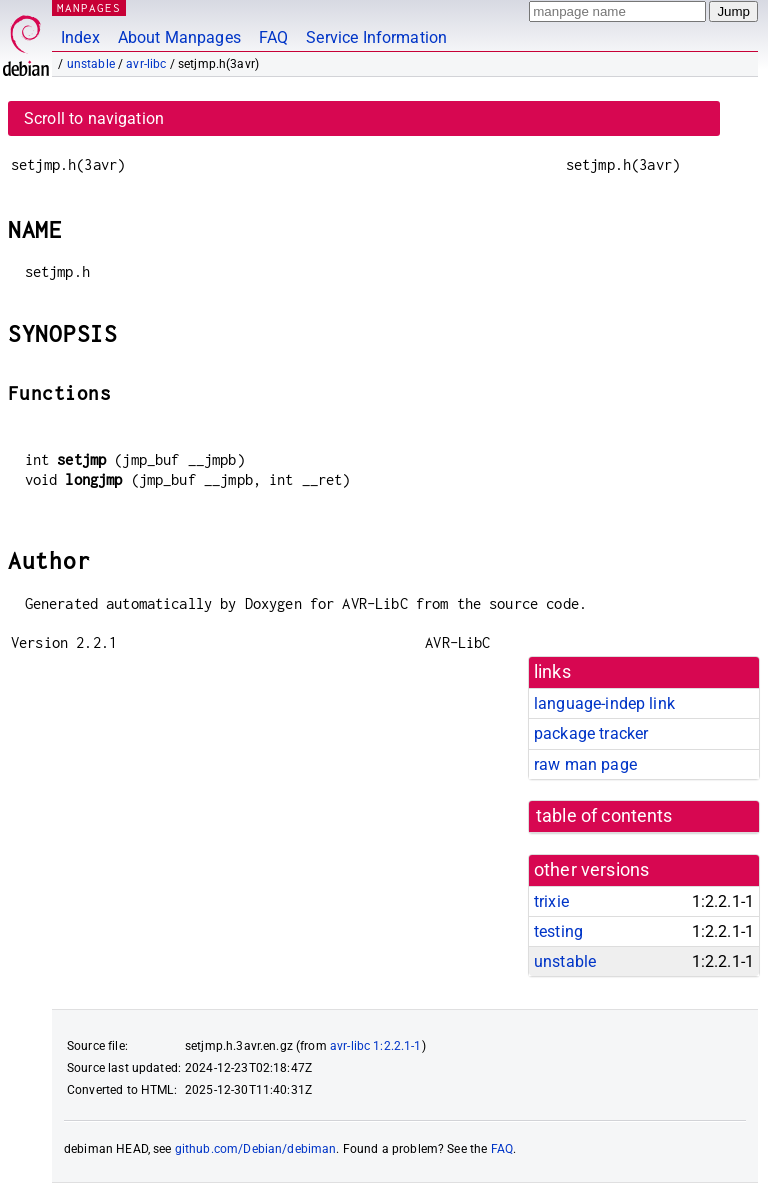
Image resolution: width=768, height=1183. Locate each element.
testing (558, 931)
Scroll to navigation (94, 118)
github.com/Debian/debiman (256, 1149)
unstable (91, 64)
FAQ (273, 37)
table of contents (604, 816)
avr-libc (146, 64)
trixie (551, 901)
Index (80, 37)
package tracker (591, 733)
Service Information (376, 37)
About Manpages (179, 37)
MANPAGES (89, 7)
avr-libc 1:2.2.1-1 (376, 1046)
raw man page (585, 764)
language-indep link (604, 703)
